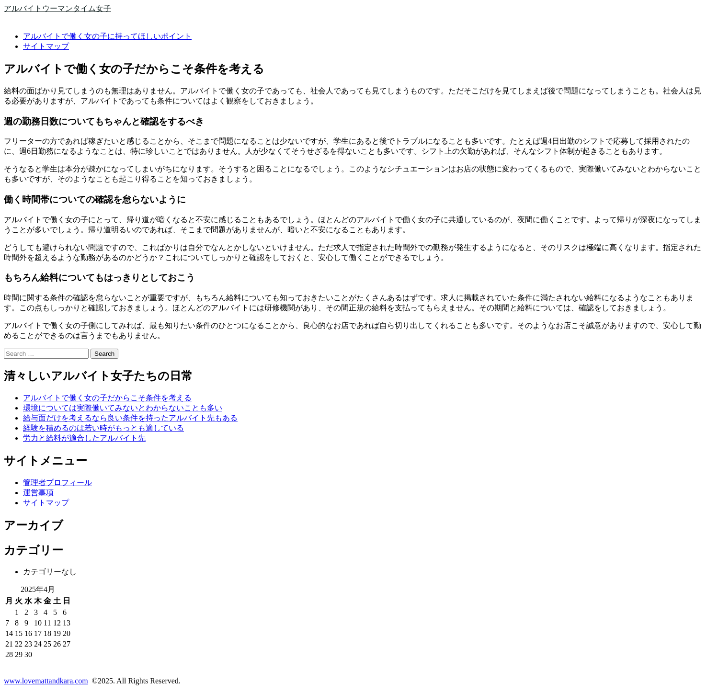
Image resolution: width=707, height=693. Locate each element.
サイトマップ (46, 46)
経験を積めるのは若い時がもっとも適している (103, 428)
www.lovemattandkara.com (46, 681)
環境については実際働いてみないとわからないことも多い (122, 408)
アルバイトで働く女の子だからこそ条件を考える (107, 398)
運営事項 (38, 493)
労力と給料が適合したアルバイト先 (84, 438)
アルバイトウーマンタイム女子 (57, 8)
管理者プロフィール (57, 482)
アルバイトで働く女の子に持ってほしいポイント (107, 36)
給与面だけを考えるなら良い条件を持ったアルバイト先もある (130, 418)
